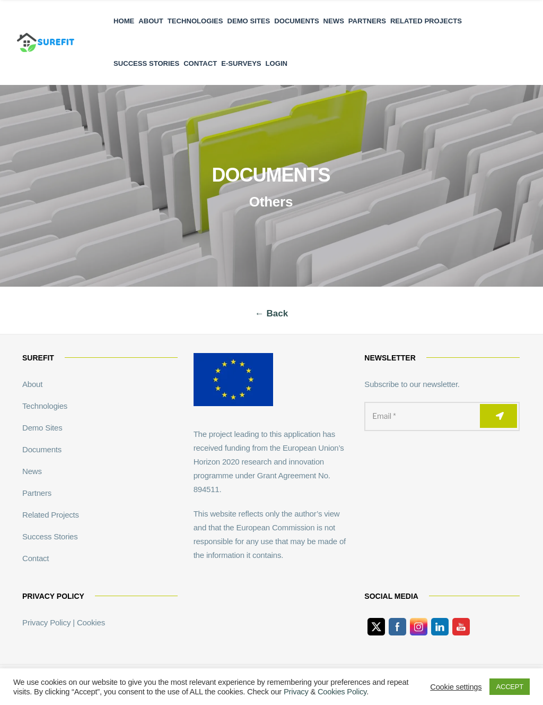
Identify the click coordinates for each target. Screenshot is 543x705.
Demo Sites (248, 21)
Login (276, 63)
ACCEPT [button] (509, 687)
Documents (296, 21)
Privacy (296, 691)
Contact (200, 63)
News (333, 21)
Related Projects (426, 21)
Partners (367, 21)
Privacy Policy (46, 622)
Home (123, 21)
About (150, 21)
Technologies (195, 21)
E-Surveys (241, 63)
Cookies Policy (342, 691)
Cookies (90, 622)
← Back (271, 313)
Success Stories (146, 63)
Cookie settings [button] (455, 687)
